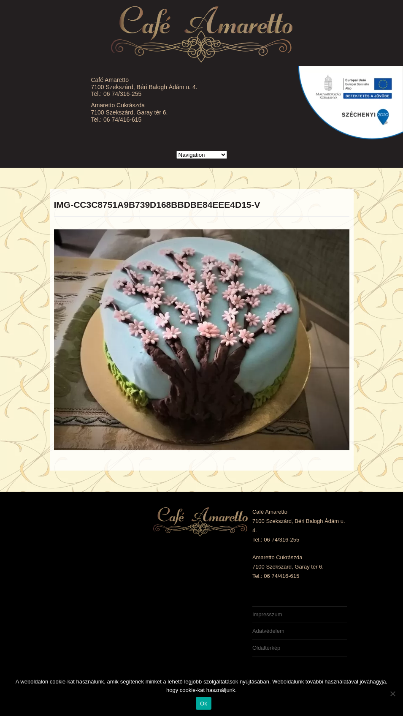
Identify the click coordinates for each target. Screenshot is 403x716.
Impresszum (267, 614)
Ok (203, 703)
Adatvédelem (268, 631)
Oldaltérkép (266, 648)
